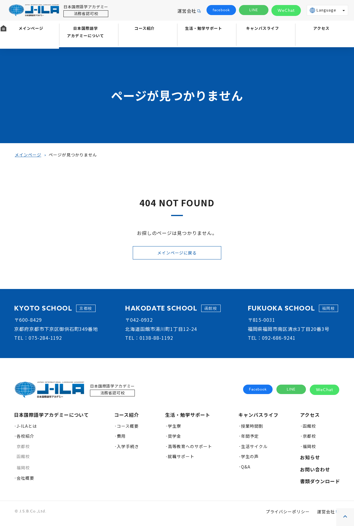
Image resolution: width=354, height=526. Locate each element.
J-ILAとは (27, 429)
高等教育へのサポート (190, 449)
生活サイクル (254, 449)
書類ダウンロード (320, 484)
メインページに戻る (177, 254)
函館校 (23, 459)
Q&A (245, 470)
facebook (221, 10)
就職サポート (181, 459)
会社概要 (25, 481)
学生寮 (174, 429)
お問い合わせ (315, 472)
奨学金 (174, 439)
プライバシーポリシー (288, 514)
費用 (121, 439)
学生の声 (250, 459)
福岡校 (23, 470)
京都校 (23, 449)
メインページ (29, 40)
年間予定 (250, 439)
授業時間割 (252, 429)
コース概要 (128, 429)
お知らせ (310, 460)
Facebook (258, 392)
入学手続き (128, 449)
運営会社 (186, 11)
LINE (254, 10)
